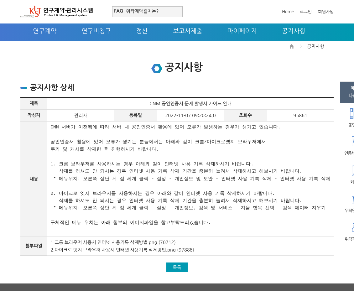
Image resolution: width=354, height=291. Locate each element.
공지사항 (293, 31)
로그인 (306, 12)
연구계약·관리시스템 (56, 12)
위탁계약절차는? (142, 11)
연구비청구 (96, 31)
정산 (142, 31)
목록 (177, 267)
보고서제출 (187, 31)
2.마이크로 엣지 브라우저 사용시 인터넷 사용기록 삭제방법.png (113, 249)
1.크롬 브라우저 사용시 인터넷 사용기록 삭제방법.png (103, 242)
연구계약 (44, 31)
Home (288, 12)
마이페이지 (242, 31)
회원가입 (326, 12)
